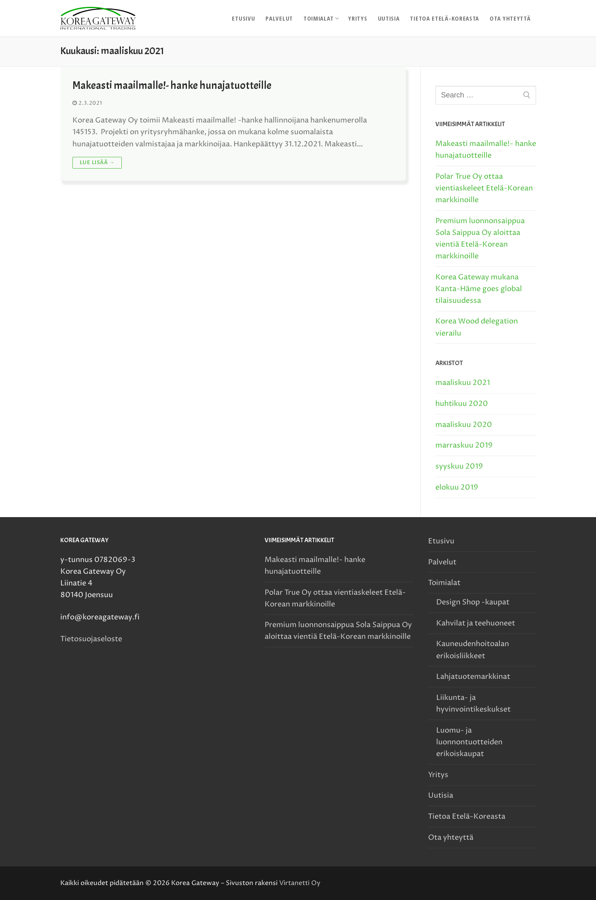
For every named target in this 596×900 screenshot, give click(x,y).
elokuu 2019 (456, 487)
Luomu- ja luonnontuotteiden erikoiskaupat (469, 742)
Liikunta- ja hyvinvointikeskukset (473, 703)
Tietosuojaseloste (91, 639)
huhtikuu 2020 (461, 404)
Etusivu (441, 541)
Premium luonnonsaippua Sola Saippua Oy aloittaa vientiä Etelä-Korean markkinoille (480, 238)
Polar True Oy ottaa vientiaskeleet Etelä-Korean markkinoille (484, 188)
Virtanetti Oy (299, 883)
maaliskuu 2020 (463, 425)
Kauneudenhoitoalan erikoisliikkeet (472, 650)
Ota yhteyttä (450, 837)
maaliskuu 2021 (462, 383)
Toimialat (445, 583)
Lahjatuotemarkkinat (473, 677)
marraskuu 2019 (464, 445)
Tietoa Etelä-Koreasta (466, 816)
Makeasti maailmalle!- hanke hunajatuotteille (171, 85)
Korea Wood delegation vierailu (476, 327)
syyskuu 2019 (459, 466)
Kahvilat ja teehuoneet (475, 623)
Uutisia (440, 795)
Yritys (438, 775)
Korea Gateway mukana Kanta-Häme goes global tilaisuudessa (478, 289)
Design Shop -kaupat (472, 602)
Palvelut (442, 562)
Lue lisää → (97, 162)
